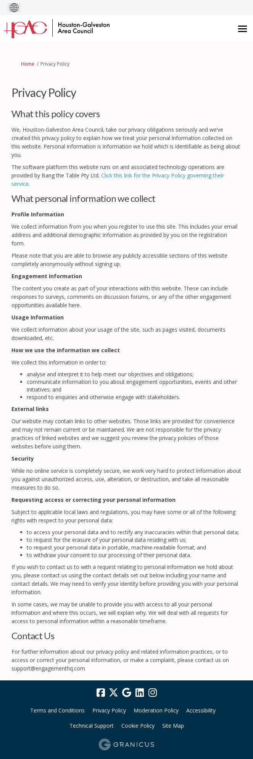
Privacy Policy (109, 710)
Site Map (173, 725)
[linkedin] (139, 693)
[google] (126, 693)
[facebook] (100, 693)
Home (27, 64)
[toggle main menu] (242, 28)
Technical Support (91, 725)
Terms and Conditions (57, 710)
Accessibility (201, 710)
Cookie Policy (138, 725)
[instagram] (152, 693)
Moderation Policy (156, 710)
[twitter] (113, 693)
